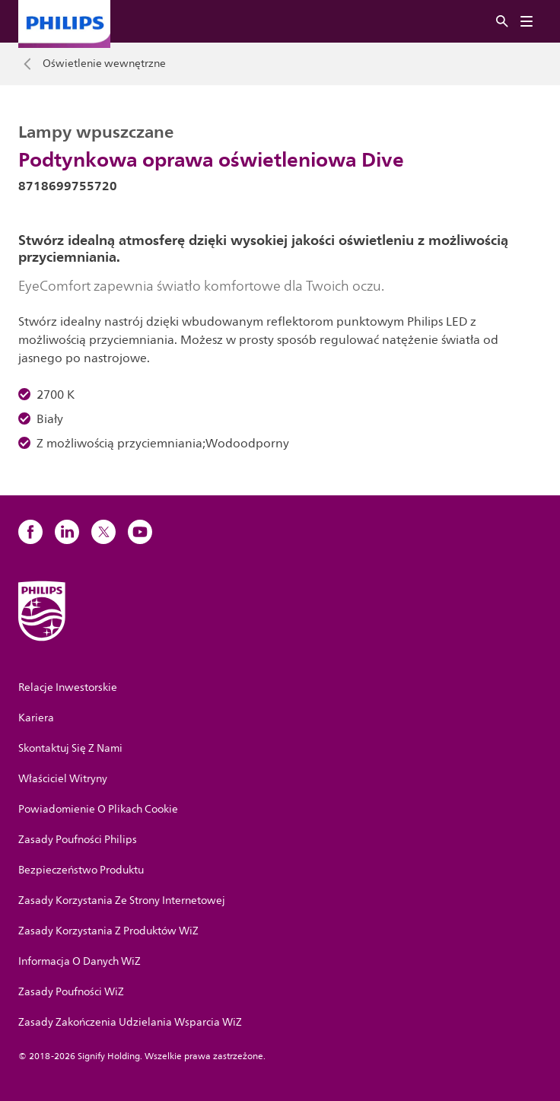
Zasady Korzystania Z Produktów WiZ (108, 931)
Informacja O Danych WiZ (79, 961)
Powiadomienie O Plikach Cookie (98, 809)
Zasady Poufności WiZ (71, 992)
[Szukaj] (502, 21)
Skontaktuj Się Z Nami (70, 748)
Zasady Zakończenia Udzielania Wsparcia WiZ (130, 1022)
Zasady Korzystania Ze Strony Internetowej (121, 900)
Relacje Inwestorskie (67, 687)
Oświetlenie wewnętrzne (104, 64)
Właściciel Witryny (62, 779)
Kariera (36, 718)
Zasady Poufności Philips (77, 839)
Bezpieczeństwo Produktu (81, 870)
